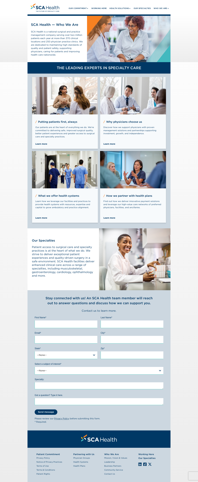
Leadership (109, 462)
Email (38, 333)
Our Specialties (147, 458)
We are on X (150, 464)
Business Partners (112, 466)
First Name (40, 317)
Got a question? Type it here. (49, 395)
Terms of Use (42, 466)
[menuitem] (45, 7)
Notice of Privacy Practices (49, 462)
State (38, 348)
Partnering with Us (83, 454)
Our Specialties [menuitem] (142, 8)
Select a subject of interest (48, 364)
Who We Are (111, 454)
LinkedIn (140, 464)
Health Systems (80, 462)
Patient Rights (43, 474)
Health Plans (79, 466)
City (103, 333)
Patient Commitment (48, 454)
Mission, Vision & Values (115, 458)
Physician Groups (81, 458)
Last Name (106, 317)
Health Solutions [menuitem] (119, 8)
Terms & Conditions (45, 470)
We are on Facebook (145, 464)
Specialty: (39, 379)
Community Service (113, 470)
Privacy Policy (61, 418)
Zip (103, 348)
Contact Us (109, 474)
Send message (46, 412)
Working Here (146, 454)
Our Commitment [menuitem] (78, 8)
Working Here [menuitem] (99, 8)
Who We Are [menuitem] (160, 8)
